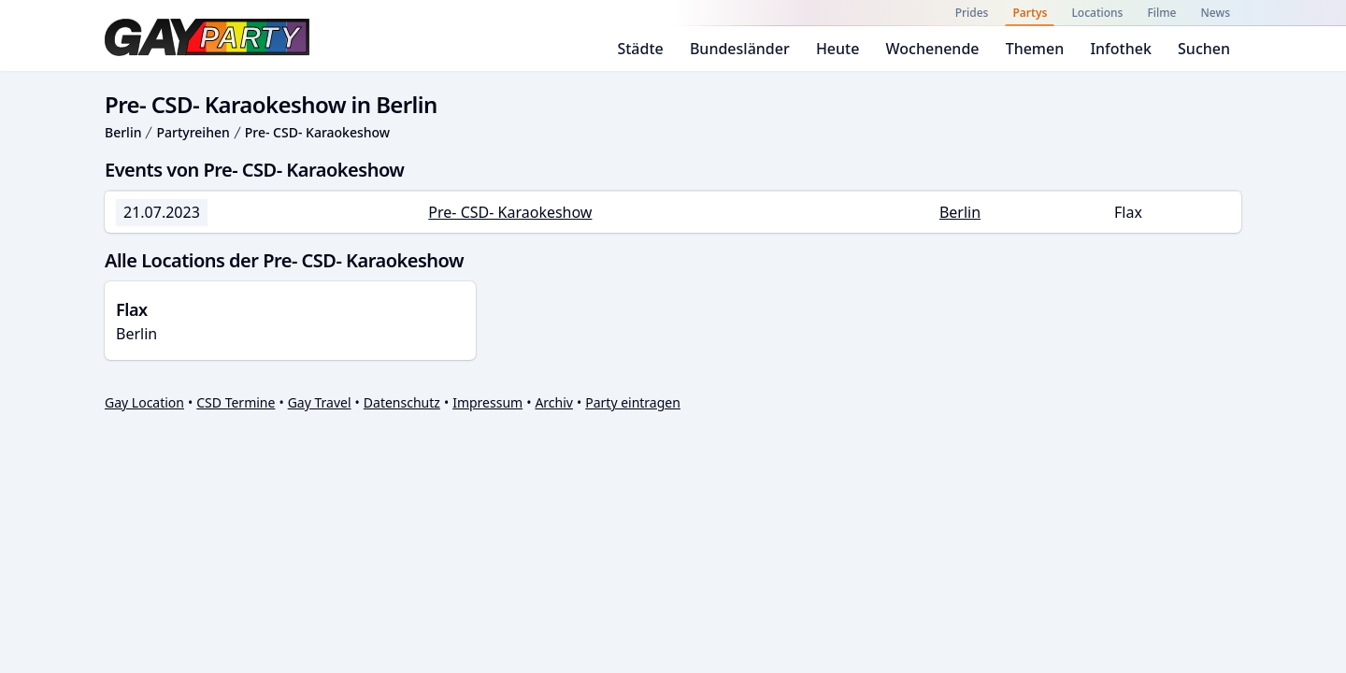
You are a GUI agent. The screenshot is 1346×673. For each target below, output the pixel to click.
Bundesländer (740, 48)
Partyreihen (192, 132)
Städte (640, 48)
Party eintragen (632, 402)
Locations (1097, 13)
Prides (972, 13)
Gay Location (144, 402)
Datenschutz (402, 402)
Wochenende (933, 48)
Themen (1035, 48)
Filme (1161, 13)
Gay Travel (319, 402)
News (1215, 13)
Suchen (1204, 48)
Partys (1029, 13)
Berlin (123, 132)
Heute (838, 48)
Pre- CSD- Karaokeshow (317, 132)
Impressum (487, 402)
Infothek (1120, 48)
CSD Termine (235, 402)
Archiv (554, 402)
